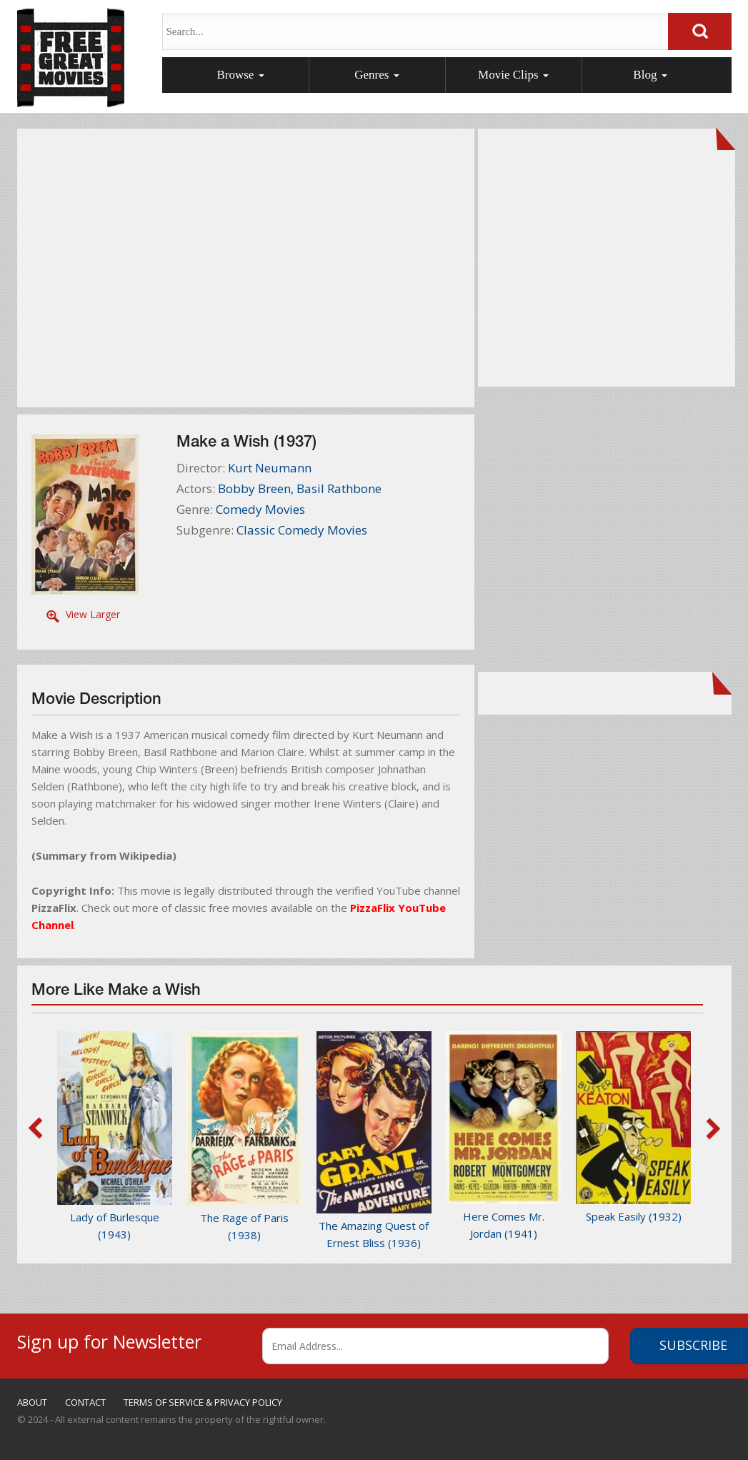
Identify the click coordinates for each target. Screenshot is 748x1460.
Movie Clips (513, 74)
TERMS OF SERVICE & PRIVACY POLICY (203, 1402)
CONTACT (85, 1402)
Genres (376, 74)
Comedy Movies (260, 509)
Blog (650, 74)
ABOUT (32, 1402)
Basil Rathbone (339, 488)
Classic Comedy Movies (301, 530)
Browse (240, 74)
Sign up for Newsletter (109, 1339)
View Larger (93, 614)
